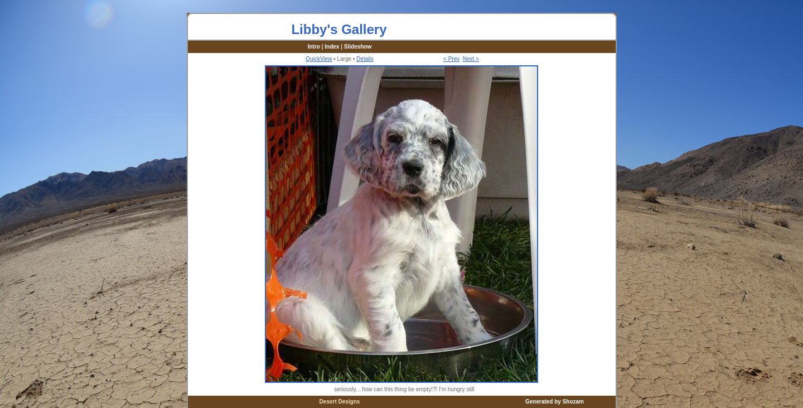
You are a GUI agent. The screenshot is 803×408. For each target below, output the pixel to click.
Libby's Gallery (338, 29)
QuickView (319, 59)
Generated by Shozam (554, 402)
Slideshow (357, 47)
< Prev (451, 59)
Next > (471, 59)
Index (332, 47)
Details (365, 59)
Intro (314, 47)
